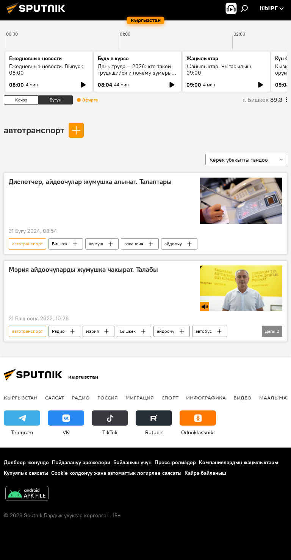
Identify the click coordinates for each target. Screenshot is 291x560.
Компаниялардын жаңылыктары (238, 462)
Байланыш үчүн (132, 462)
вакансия (133, 243)
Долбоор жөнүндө (26, 462)
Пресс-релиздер (175, 462)
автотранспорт (34, 130)
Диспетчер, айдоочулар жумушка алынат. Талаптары (90, 182)
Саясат (54, 397)
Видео (242, 397)
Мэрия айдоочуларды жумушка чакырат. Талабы (83, 269)
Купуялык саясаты (26, 473)
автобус (204, 331)
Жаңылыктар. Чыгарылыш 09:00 (218, 69)
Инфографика (206, 397)
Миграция (139, 397)
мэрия (92, 331)
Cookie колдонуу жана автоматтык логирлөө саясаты (116, 473)
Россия (107, 397)
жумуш (96, 243)
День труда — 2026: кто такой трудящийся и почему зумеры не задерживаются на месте (135, 73)
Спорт (169, 397)
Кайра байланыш (205, 473)
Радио (58, 331)
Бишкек (59, 243)
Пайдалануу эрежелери (81, 462)
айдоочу (173, 243)
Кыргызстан (21, 397)
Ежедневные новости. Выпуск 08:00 (46, 69)
